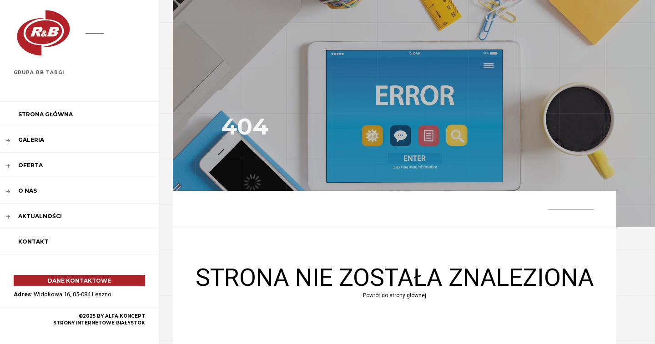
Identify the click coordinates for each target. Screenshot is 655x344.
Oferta (30, 165)
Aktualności (40, 216)
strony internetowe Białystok (99, 323)
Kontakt (33, 241)
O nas (27, 190)
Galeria (31, 139)
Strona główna (45, 114)
